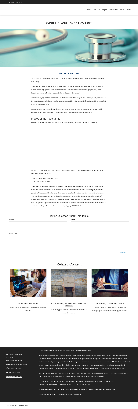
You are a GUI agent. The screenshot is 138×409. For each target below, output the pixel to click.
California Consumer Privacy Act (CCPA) (108, 373)
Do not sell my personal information (92, 376)
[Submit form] (123, 253)
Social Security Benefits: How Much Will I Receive (69, 304)
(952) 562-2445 (15, 2)
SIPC (56, 384)
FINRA (51, 384)
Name (11, 220)
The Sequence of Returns (27, 303)
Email (73, 220)
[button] (96, 10)
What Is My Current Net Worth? (110, 303)
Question (13, 233)
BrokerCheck (86, 350)
